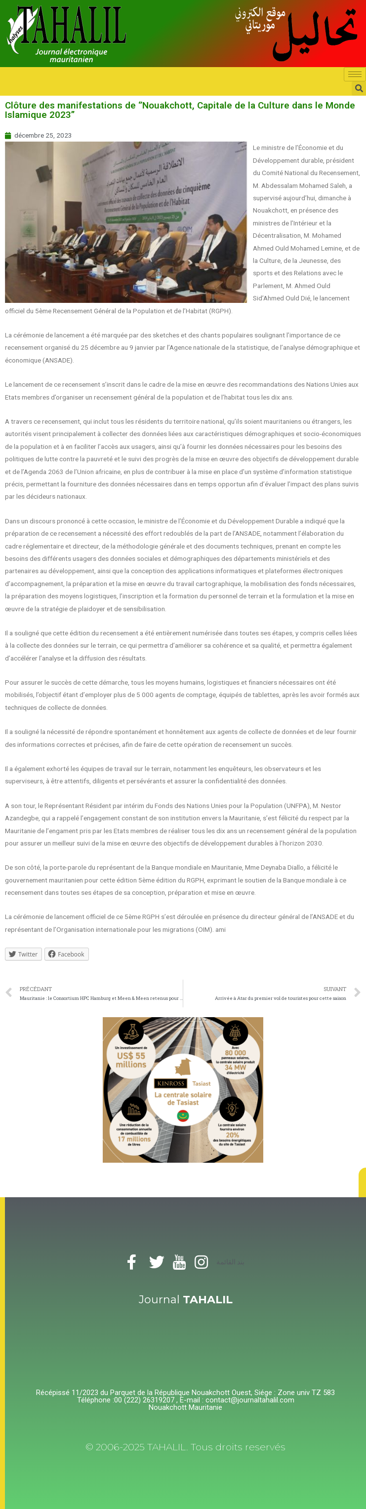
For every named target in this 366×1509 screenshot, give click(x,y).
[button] (362, 1182)
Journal (186, 1299)
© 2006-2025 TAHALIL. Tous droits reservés (185, 1447)
